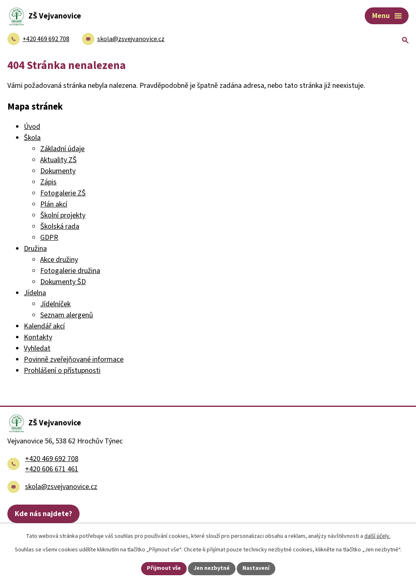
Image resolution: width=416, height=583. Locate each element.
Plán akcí (53, 204)
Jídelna (35, 293)
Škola (32, 138)
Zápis (48, 182)
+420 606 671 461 (51, 469)
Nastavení (256, 568)
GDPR (49, 237)
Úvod (32, 127)
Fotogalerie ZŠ (63, 193)
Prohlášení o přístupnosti (62, 370)
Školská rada (59, 226)
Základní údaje (62, 149)
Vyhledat (37, 348)
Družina (35, 248)
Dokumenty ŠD (63, 282)
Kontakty (38, 337)
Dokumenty (57, 171)
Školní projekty (62, 215)
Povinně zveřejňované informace (73, 359)
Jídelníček (55, 304)
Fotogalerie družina (70, 271)
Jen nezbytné (212, 568)
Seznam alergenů (66, 315)
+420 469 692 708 (51, 459)
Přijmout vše (164, 568)
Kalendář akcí (44, 326)
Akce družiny (59, 260)
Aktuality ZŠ (58, 160)
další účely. (377, 536)
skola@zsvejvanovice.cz (61, 487)
